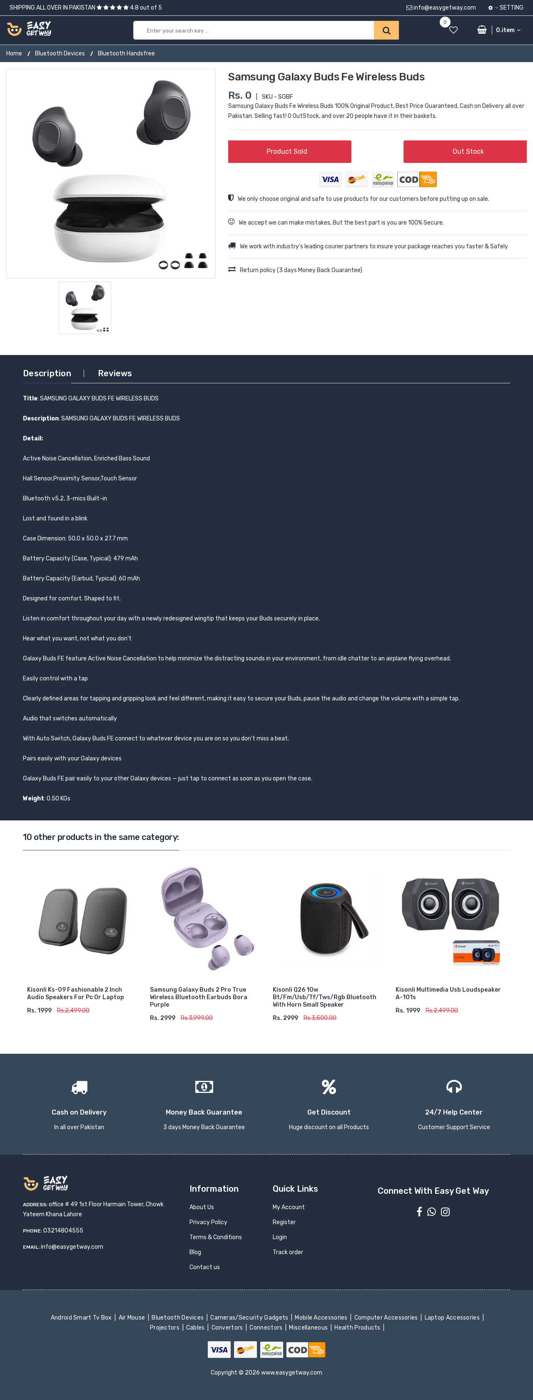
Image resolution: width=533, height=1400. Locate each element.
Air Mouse (132, 1317)
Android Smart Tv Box (82, 1317)
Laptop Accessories (452, 1317)
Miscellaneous (309, 1327)
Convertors (228, 1327)
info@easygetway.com (441, 7)
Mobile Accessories (322, 1317)
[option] (111, 173)
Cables (196, 1327)
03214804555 (63, 1230)
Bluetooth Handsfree (126, 53)
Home (14, 53)
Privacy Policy (208, 1222)
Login (280, 1237)
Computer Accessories (387, 1317)
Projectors (165, 1327)
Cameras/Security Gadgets (250, 1317)
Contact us (204, 1267)
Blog (195, 1252)
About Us (201, 1207)
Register (284, 1222)
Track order (288, 1252)
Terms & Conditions (215, 1237)
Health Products (358, 1327)
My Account (289, 1207)
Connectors (266, 1327)
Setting (505, 7)
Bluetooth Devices (60, 53)
